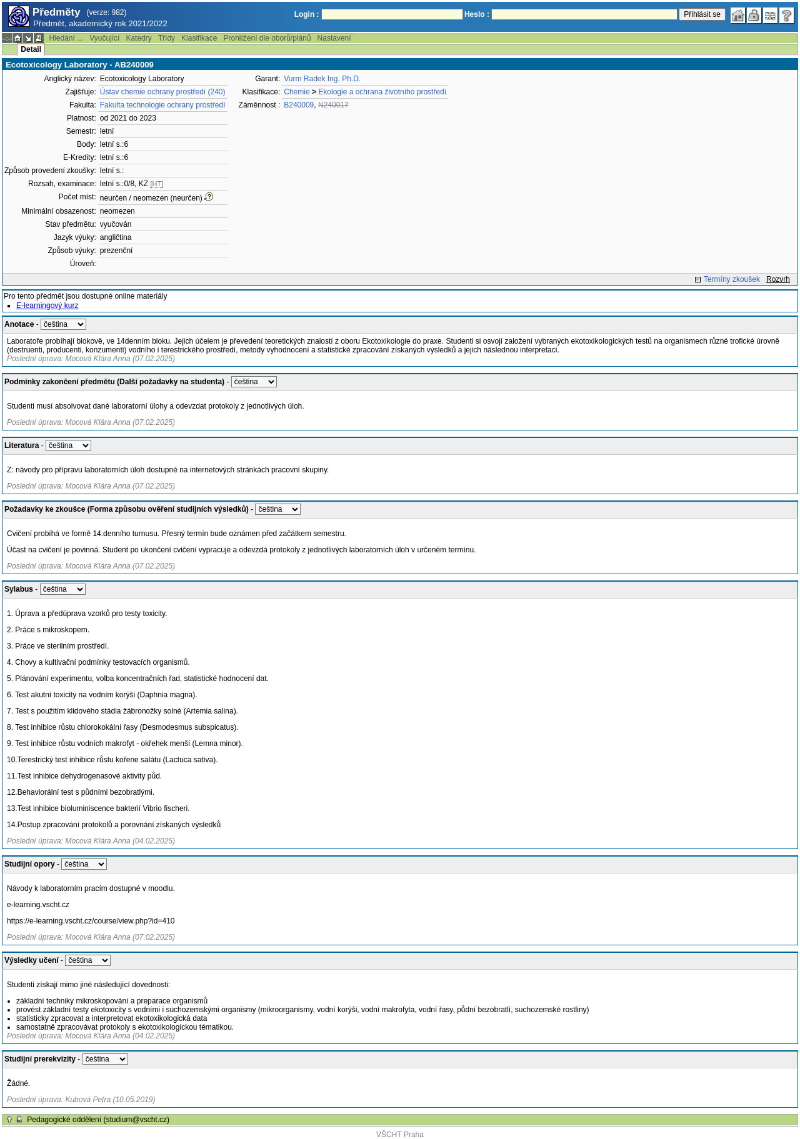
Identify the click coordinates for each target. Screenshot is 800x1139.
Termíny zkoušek (732, 279)
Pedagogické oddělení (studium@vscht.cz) (98, 1119)
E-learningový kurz (47, 305)
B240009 (299, 105)
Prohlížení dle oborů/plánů (267, 38)
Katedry (138, 38)
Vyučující (104, 38)
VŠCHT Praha (400, 1134)
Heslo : (476, 14)
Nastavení (334, 38)
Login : (306, 14)
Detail (31, 49)
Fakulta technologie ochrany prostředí (163, 105)
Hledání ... (66, 38)
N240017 (333, 105)
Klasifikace (199, 38)
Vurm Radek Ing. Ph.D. (322, 78)
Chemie (296, 91)
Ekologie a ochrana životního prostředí (382, 91)
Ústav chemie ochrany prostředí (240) (163, 91)
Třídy (166, 38)
